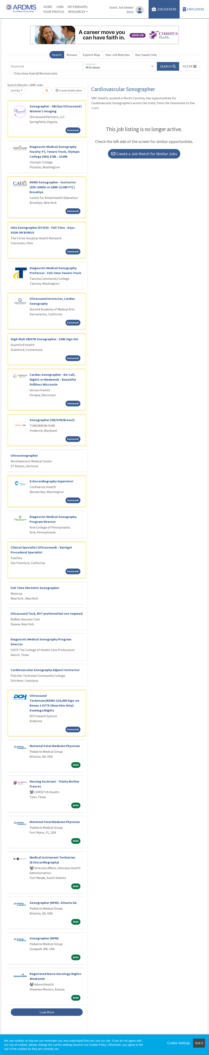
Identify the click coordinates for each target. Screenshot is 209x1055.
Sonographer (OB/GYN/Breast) (52, 420)
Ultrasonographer (24, 455)
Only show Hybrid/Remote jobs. (36, 73)
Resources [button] (76, 12)
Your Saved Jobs (146, 55)
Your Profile (53, 12)
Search (56, 55)
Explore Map (91, 55)
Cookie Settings (178, 1043)
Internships (78, 7)
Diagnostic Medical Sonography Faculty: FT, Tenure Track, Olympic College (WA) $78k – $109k (55, 151)
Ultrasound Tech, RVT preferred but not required (46, 613)
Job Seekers (164, 9)
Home (47, 7)
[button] (189, 66)
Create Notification (69, 90)
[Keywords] (46, 66)
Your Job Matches (118, 55)
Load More (47, 1012)
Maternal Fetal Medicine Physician (55, 746)
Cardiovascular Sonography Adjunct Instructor (45, 670)
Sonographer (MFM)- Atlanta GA (53, 903)
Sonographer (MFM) (44, 938)
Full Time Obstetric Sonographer (35, 588)
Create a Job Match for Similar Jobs (144, 153)
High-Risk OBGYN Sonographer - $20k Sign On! (44, 339)
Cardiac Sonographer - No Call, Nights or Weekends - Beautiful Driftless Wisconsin (53, 379)
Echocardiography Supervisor (51, 481)
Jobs (60, 7)
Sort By (15, 90)
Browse (72, 55)
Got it (199, 1043)
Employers (193, 9)
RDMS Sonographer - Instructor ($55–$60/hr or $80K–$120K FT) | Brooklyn (53, 187)
